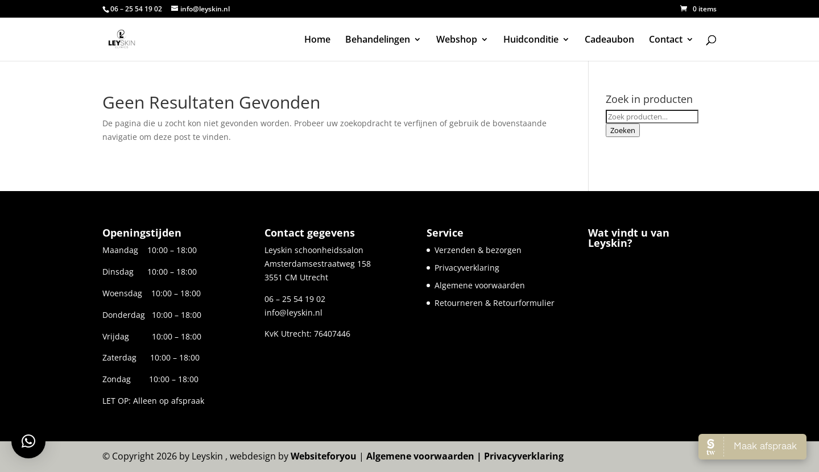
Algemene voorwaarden (480, 285)
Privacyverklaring (467, 267)
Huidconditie (531, 40)
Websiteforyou (324, 456)
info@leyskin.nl (293, 312)
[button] (28, 441)
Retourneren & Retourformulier (495, 302)
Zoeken (622, 130)
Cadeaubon (609, 40)
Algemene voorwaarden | (425, 456)
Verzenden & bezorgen (478, 250)
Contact (665, 40)
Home (317, 40)
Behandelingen (377, 40)
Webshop (456, 40)
